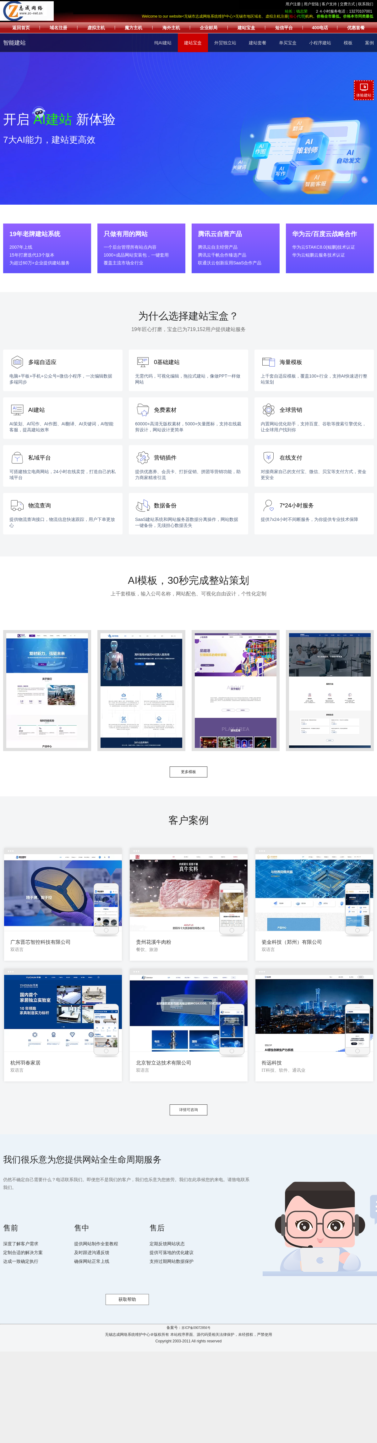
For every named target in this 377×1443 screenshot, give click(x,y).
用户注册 (293, 4)
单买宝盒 (288, 42)
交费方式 (347, 4)
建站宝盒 (193, 42)
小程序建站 (320, 42)
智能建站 (14, 43)
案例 (369, 42)
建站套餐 (257, 42)
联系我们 (365, 4)
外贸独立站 (225, 42)
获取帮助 (127, 1299)
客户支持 (329, 4)
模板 (348, 42)
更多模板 (188, 772)
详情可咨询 (188, 1110)
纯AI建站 (163, 42)
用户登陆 (311, 4)
